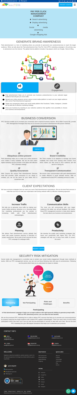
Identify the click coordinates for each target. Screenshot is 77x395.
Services (57, 364)
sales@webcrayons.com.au (34, 337)
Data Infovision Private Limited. (14, 392)
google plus (42, 374)
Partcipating (10, 302)
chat (73, 391)
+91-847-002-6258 (7, 337)
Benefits (66, 302)
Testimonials (58, 360)
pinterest (41, 381)
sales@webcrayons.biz (11, 1)
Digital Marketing (42, 358)
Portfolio (58, 356)
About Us (58, 354)
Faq (25, 390)
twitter (41, 376)
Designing (40, 360)
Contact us (38, 148)
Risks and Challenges (48, 302)
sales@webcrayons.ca (56, 344)
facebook (41, 371)
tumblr (41, 383)
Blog (57, 362)
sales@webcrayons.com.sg (34, 344)
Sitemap (29, 390)
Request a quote (65, 4)
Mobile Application (42, 356)
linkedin (41, 378)
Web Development (42, 354)
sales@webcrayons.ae (9, 344)
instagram (41, 385)
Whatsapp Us (23, 1)
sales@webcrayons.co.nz (57, 337)
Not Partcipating (29, 302)
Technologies (59, 358)
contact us (20, 390)
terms (5, 390)
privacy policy (12, 390)
